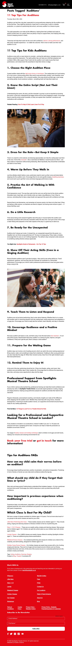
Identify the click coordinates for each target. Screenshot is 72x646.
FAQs (38, 583)
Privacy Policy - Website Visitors (30, 608)
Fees (38, 579)
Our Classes (11, 598)
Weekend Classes (12, 590)
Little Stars (10, 579)
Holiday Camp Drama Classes (16, 545)
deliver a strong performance (51, 40)
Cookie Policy (20, 608)
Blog (14, 556)
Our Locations (41, 590)
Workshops (10, 601)
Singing (29, 554)
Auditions (18, 554)
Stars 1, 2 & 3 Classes (13, 527)
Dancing (23, 554)
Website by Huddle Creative (15, 642)
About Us (40, 598)
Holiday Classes (12, 594)
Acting (12, 554)
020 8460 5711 (43, 5)
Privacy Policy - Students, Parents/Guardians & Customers (51, 608)
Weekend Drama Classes (14, 540)
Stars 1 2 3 (10, 583)
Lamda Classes (11, 534)
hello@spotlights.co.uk (54, 5)
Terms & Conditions (10, 608)
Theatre (19, 556)
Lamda (9, 586)
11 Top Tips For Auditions (23, 15)
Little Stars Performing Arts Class (17, 522)
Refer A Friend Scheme (44, 594)
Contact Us (40, 586)
